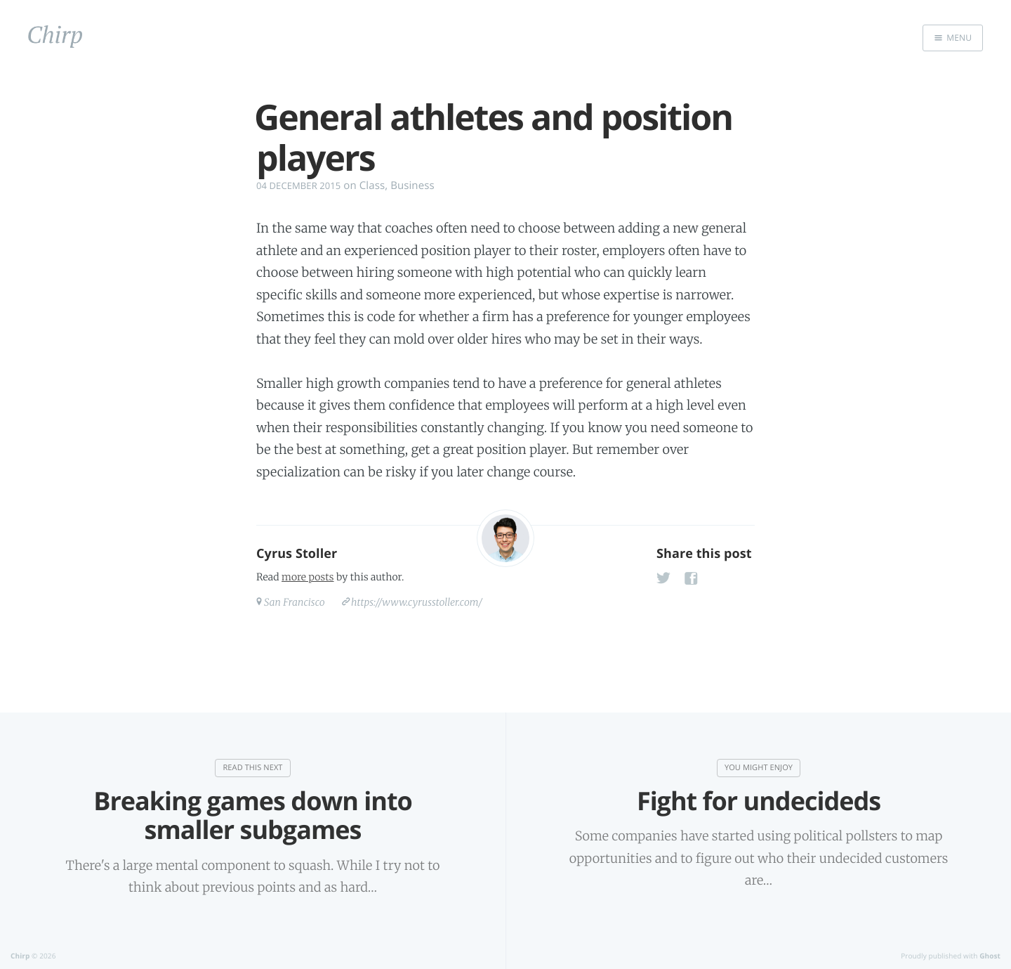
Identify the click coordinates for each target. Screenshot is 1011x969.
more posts (307, 577)
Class (372, 185)
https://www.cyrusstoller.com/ (416, 602)
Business (412, 185)
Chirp (20, 956)
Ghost (989, 956)
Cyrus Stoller (296, 553)
